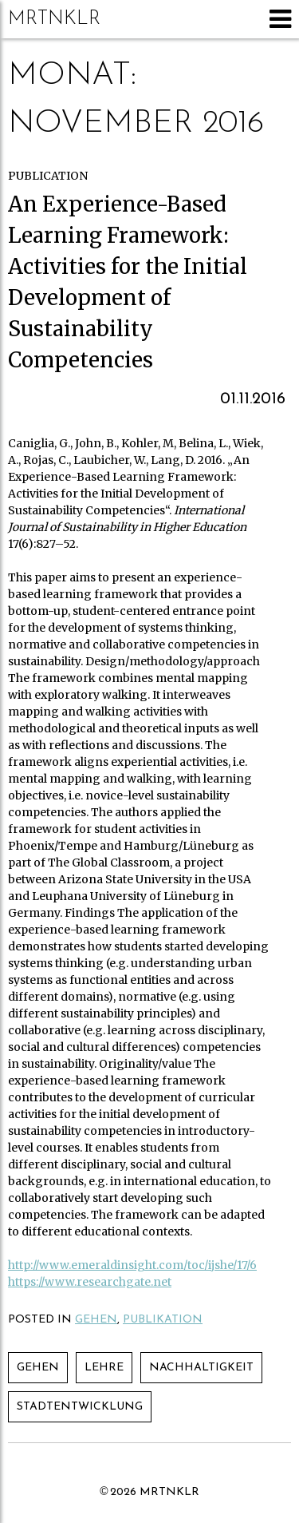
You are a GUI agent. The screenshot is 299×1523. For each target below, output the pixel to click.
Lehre (104, 1368)
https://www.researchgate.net (89, 1282)
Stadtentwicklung (80, 1407)
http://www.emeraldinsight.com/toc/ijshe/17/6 (132, 1265)
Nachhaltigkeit (201, 1368)
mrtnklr (54, 19)
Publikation (163, 1320)
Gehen (96, 1320)
